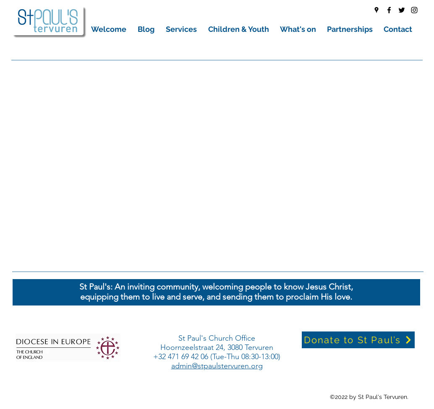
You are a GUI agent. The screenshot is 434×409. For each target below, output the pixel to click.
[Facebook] (389, 10)
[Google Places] (376, 10)
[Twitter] (401, 10)
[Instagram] (414, 10)
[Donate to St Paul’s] (358, 339)
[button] (110, 29)
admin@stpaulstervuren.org (217, 365)
